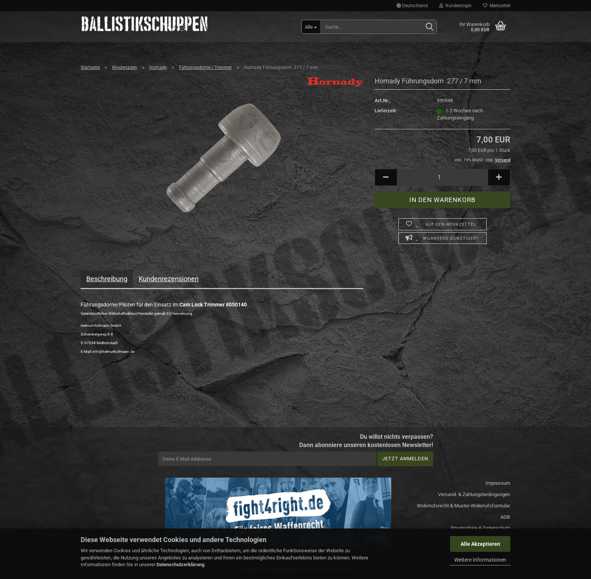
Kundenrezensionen (169, 279)
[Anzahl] (442, 177)
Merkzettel (496, 5)
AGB (505, 517)
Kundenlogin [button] (455, 5)
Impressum (497, 483)
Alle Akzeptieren (480, 544)
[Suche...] (311, 27)
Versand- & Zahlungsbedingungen (474, 494)
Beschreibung (106, 279)
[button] (412, 5)
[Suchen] (429, 27)
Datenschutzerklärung (180, 564)
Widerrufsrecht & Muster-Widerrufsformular (463, 506)
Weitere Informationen (480, 560)
